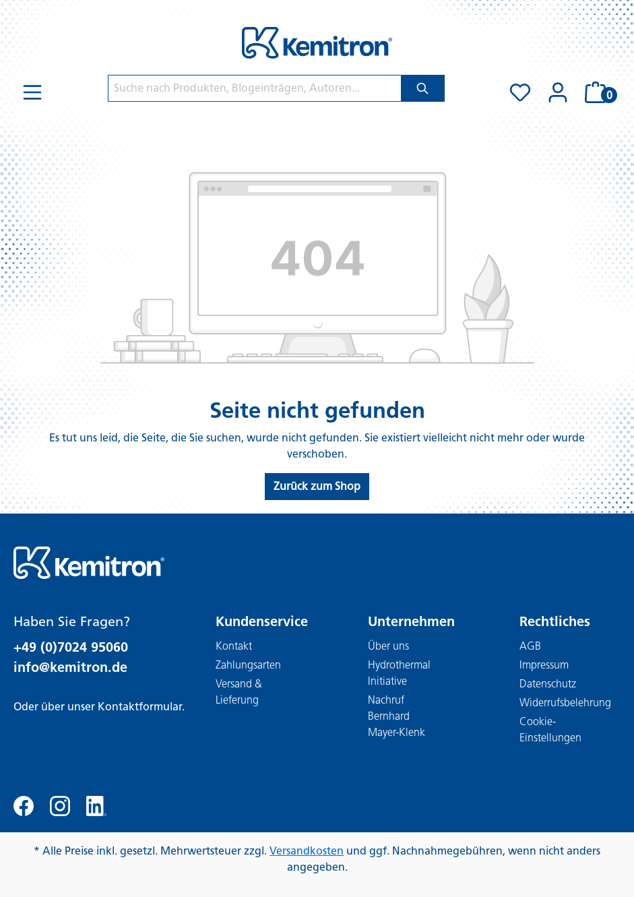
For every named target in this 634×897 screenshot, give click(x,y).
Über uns (388, 646)
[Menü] (32, 92)
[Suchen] (423, 88)
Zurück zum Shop (317, 486)
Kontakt (234, 646)
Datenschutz (547, 683)
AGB (530, 646)
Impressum (544, 664)
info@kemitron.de (70, 667)
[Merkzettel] (520, 92)
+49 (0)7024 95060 (70, 647)
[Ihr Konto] (558, 92)
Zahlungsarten (248, 664)
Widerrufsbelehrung (565, 702)
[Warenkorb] (599, 92)
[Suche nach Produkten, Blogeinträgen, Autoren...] (255, 88)
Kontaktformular (140, 706)
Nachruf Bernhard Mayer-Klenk (396, 716)
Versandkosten (307, 850)
